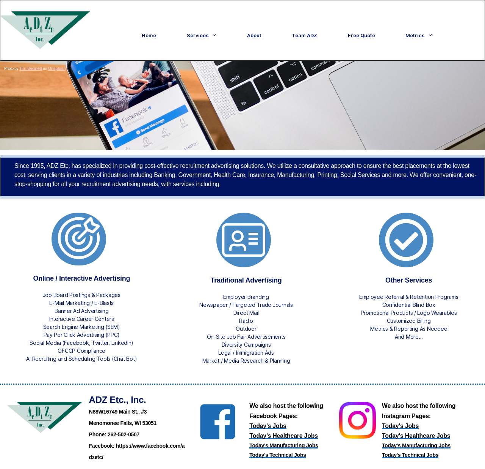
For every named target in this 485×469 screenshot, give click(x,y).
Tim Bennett (29, 64)
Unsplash (51, 64)
